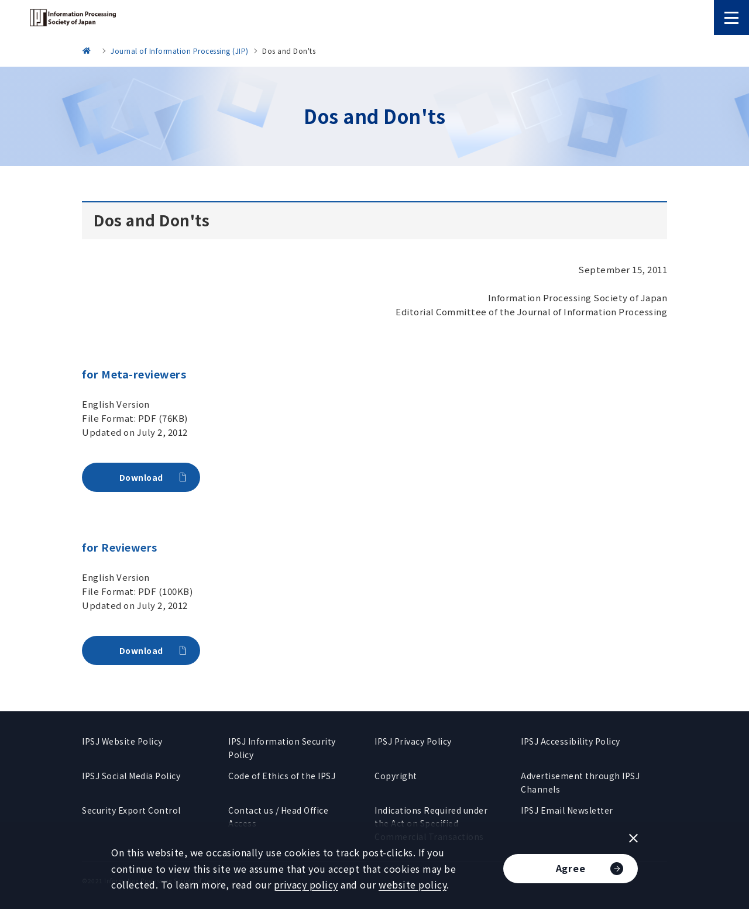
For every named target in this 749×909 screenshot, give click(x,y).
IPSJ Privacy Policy (413, 741)
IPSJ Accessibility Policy (570, 741)
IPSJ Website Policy (122, 741)
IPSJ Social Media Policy (131, 775)
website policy (412, 884)
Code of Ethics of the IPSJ (281, 775)
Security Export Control (131, 810)
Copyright (395, 775)
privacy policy (306, 884)
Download (141, 477)
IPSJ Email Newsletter (567, 810)
